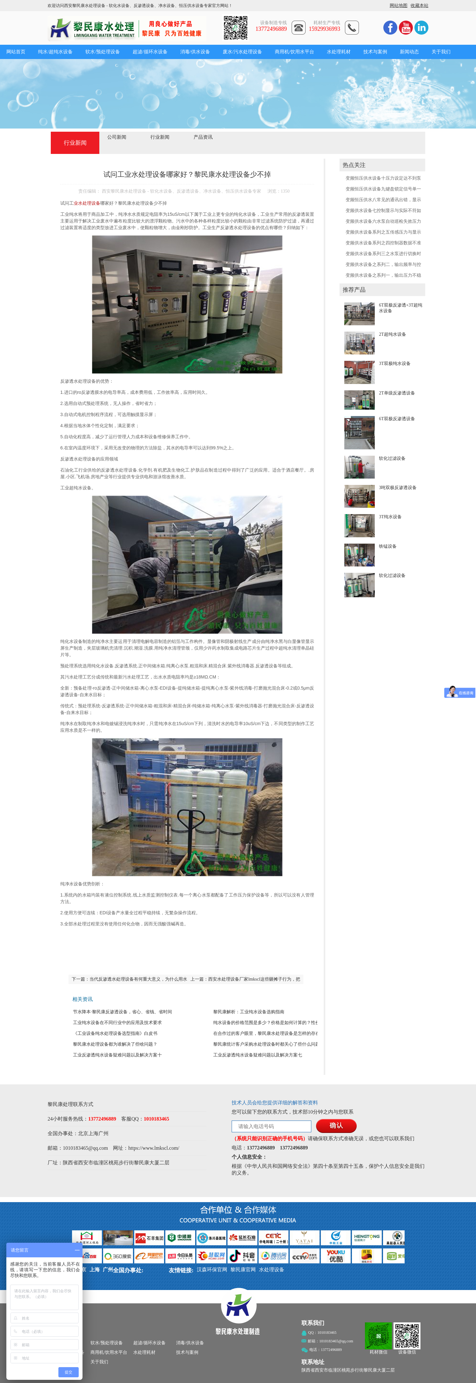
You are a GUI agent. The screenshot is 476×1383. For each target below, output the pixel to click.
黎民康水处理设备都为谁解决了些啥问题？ (115, 1044)
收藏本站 (419, 5)
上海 (93, 1133)
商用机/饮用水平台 (294, 51)
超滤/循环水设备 (150, 51)
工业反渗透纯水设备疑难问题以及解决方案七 (257, 1055)
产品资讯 (203, 137)
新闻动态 (409, 51)
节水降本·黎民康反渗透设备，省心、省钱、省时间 (122, 1011)
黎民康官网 (243, 1269)
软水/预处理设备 (102, 51)
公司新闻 (116, 137)
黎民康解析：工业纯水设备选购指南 (248, 1011)
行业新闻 (159, 137)
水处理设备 (271, 1269)
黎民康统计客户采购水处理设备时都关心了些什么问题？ (268, 1044)
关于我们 (441, 51)
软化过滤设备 (392, 458)
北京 (83, 1133)
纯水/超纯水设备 (55, 51)
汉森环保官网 (212, 1269)
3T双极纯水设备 (395, 363)
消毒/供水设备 (195, 51)
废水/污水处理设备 (242, 51)
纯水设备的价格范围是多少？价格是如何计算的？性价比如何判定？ (280, 1022)
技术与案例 (375, 51)
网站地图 (398, 5)
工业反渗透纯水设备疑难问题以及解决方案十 (117, 1055)
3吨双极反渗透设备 (398, 487)
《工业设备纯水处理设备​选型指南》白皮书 (115, 1033)
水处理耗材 (339, 51)
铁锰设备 (388, 546)
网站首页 (15, 51)
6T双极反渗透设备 (397, 418)
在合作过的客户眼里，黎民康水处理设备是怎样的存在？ (268, 1033)
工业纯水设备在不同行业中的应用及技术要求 (117, 1022)
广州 (103, 1133)
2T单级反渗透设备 (397, 393)
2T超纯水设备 (392, 334)
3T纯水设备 (390, 516)
